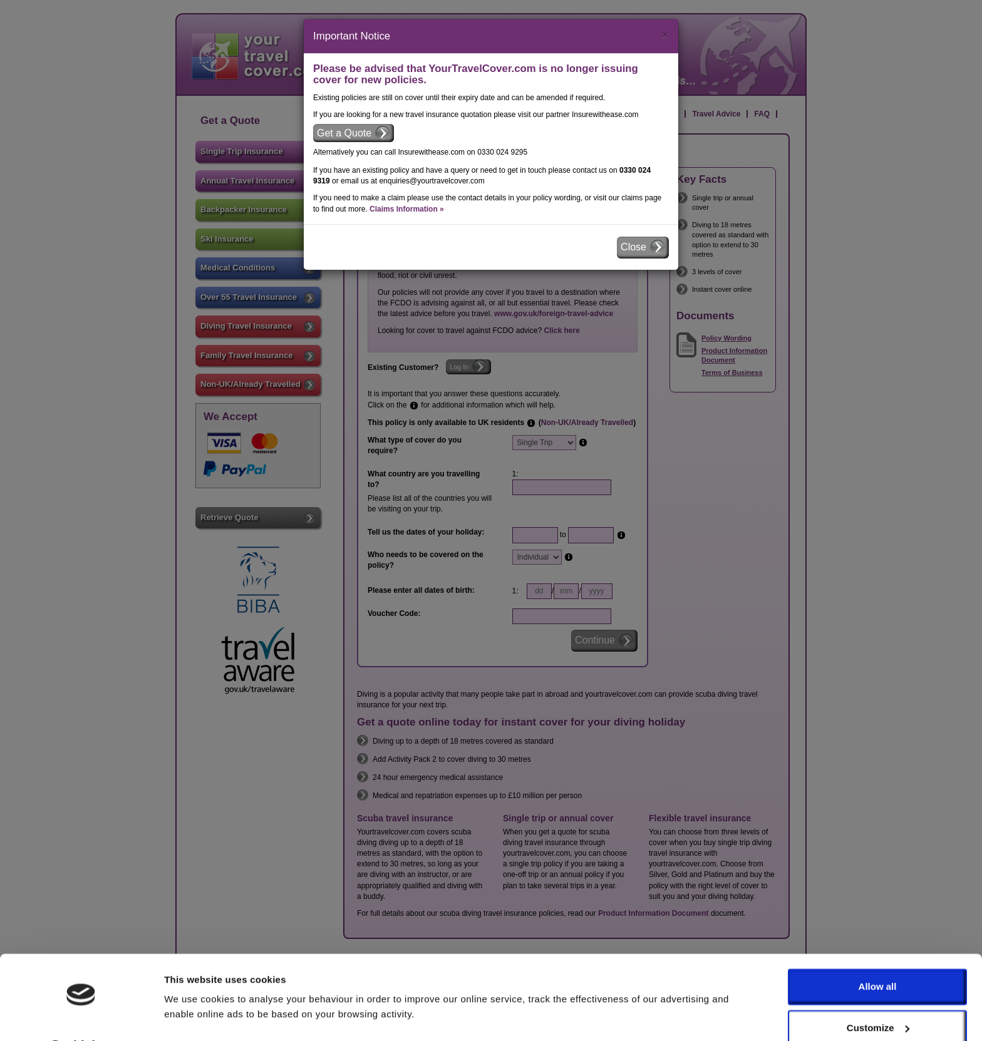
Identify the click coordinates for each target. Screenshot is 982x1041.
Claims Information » (407, 209)
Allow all (878, 954)
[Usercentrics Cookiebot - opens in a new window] (81, 1016)
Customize (878, 995)
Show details (193, 1016)
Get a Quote (344, 133)
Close (633, 247)
